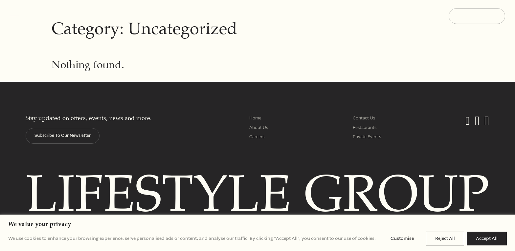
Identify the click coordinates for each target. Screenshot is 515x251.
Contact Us (364, 118)
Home (255, 118)
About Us (258, 128)
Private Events (367, 137)
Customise (402, 238)
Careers (256, 137)
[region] (257, 233)
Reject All (445, 238)
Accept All (487, 238)
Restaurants (364, 128)
